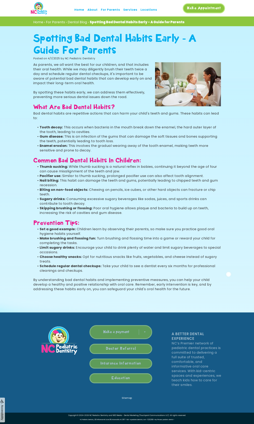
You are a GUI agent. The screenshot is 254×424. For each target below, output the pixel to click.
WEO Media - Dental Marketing (126, 415)
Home (79, 10)
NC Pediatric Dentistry (98, 415)
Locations (149, 10)
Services (130, 10)
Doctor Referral (114, 349)
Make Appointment (204, 8)
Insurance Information (113, 364)
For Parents (110, 10)
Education (113, 378)
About (92, 10)
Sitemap (127, 398)
